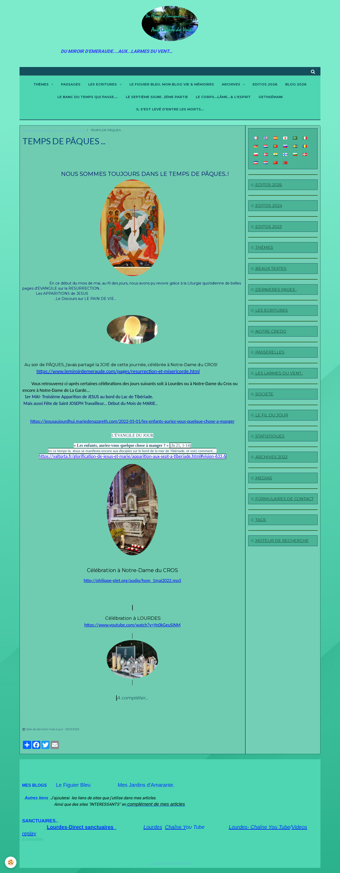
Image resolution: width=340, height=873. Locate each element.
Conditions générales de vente (170, 863)
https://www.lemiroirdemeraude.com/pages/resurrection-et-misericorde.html (118, 371)
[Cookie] (11, 862)
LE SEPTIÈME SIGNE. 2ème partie (157, 97)
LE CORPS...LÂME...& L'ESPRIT (223, 97)
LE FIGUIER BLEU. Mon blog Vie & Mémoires (171, 84)
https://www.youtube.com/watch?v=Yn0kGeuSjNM (132, 625)
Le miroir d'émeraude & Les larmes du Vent (53, 130)
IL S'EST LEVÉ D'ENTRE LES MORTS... (170, 109)
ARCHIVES (231, 84)
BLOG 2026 (296, 84)
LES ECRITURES (103, 84)
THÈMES (41, 84)
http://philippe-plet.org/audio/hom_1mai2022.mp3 (132, 580)
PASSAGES (70, 84)
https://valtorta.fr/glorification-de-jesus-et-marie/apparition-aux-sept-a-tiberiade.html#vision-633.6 (132, 456)
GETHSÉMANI (270, 97)
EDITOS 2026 (265, 84)
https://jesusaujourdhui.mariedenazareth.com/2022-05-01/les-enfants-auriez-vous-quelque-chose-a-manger (132, 421)
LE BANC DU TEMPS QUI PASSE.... (87, 97)
